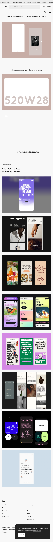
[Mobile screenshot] (26, 390)
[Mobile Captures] (26, 429)
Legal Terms (15, 527)
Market (29, 511)
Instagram (12, 529)
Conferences (5, 516)
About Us (30, 516)
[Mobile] (26, 194)
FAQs (28, 514)
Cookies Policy (6, 527)
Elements (4, 511)
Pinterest (4, 532)
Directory (4, 514)
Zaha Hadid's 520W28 (36, 17)
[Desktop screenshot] (26, 92)
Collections (5, 508)
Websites (4, 505)
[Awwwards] (6, 6)
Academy (30, 505)
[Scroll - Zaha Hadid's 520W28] (26, 130)
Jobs (28, 508)
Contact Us (30, 519)
